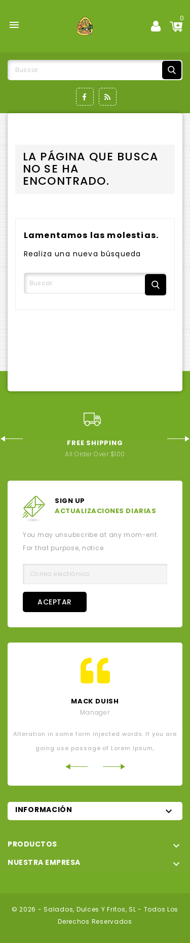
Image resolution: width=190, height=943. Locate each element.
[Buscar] (95, 70)
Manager (94, 712)
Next (178, 439)
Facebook (85, 96)
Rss (107, 96)
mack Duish (95, 701)
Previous (11, 439)
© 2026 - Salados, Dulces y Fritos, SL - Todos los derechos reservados (95, 915)
